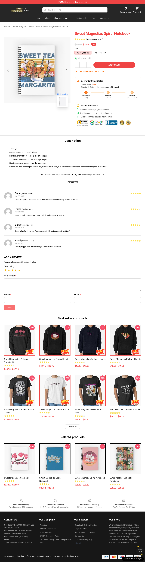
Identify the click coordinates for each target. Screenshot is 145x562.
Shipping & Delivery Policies (86, 525)
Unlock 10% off (140, 551)
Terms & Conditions (47, 529)
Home (7, 26)
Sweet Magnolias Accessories (26, 26)
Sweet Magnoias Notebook (16, 478)
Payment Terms (81, 529)
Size (76, 49)
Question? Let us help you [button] (133, 559)
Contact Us (79, 536)
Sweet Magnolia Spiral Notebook (90, 478)
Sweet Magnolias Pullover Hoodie (90, 359)
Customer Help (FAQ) (83, 540)
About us (43, 525)
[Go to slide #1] (30, 115)
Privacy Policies (46, 532)
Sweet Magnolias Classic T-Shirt (54, 409)
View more (72, 426)
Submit (10, 308)
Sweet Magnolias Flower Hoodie (54, 359)
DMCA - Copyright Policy (49, 536)
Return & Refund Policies (85, 532)
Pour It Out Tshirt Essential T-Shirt (125, 409)
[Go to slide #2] (44, 115)
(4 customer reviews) (94, 39)
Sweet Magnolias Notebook (55, 26)
